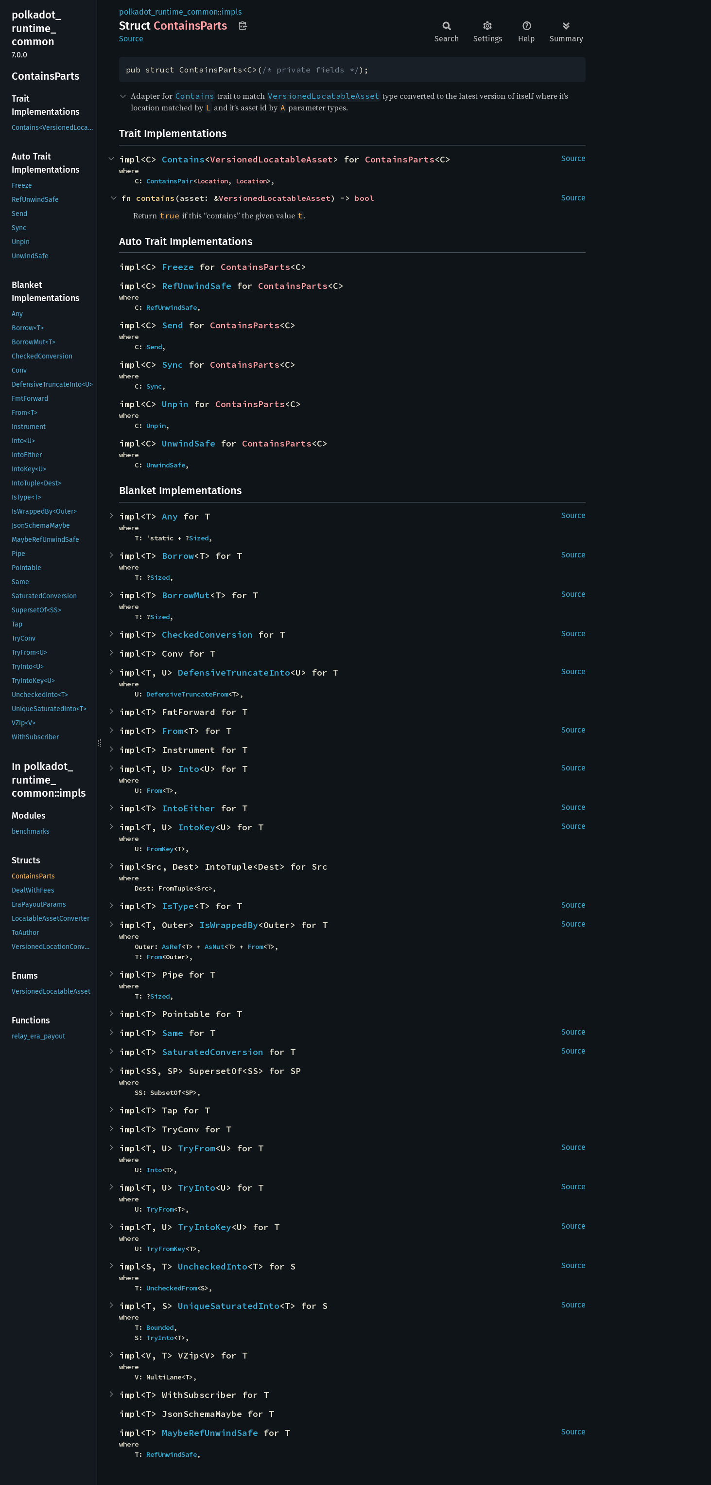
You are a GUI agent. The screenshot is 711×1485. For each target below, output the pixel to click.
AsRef (171, 946)
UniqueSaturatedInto (228, 1305)
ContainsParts (399, 159)
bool (364, 198)
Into (188, 768)
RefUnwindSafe (196, 285)
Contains (183, 159)
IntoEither (188, 808)
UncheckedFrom (171, 1288)
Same (172, 1032)
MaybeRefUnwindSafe (210, 1432)
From (172, 730)
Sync (172, 364)
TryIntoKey (204, 1227)
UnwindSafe (188, 443)
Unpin (175, 404)
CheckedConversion (207, 634)
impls (232, 12)
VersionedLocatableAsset (271, 159)
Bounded (159, 1327)
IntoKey (196, 827)
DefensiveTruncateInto (234, 672)
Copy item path (243, 25)
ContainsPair (169, 181)
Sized (198, 538)
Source (131, 38)
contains (155, 198)
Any (170, 516)
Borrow (178, 555)
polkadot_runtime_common (168, 12)
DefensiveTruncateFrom (187, 694)
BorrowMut (186, 595)
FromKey (159, 848)
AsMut (214, 946)
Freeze (178, 266)
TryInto (196, 1187)
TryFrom (196, 1148)
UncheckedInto (212, 1266)
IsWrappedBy (228, 924)
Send (172, 325)
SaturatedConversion (212, 1051)
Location (212, 181)
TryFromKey (165, 1248)
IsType (178, 906)
